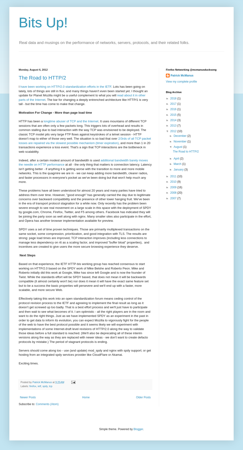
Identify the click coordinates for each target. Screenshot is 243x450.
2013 (173, 125)
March (178, 164)
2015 (173, 114)
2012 (173, 131)
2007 (173, 198)
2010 (173, 181)
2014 (173, 120)
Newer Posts (28, 397)
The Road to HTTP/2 (42, 78)
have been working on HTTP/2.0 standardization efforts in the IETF (65, 86)
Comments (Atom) (47, 404)
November (180, 141)
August (178, 147)
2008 (173, 192)
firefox (32, 386)
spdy (45, 386)
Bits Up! (43, 22)
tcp (50, 386)
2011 (173, 176)
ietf (39, 386)
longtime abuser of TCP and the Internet (71, 121)
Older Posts (143, 397)
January (179, 169)
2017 (173, 103)
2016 (173, 109)
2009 (173, 187)
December (180, 136)
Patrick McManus (182, 75)
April (177, 158)
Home (86, 397)
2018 (173, 98)
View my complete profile (181, 81)
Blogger (138, 429)
